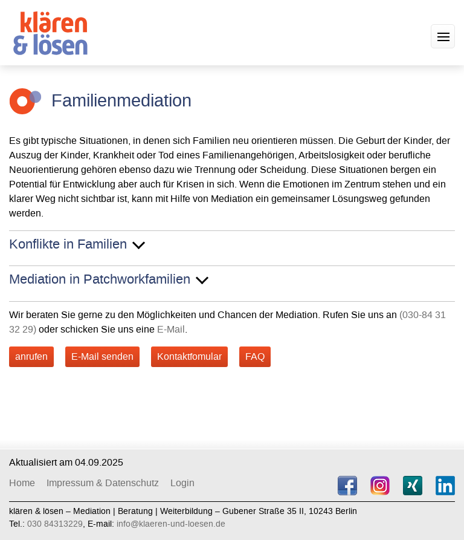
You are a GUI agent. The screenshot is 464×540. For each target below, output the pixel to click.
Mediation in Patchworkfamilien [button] (99, 280)
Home (22, 483)
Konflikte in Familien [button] (68, 245)
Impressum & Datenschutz (103, 483)
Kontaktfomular (189, 356)
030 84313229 (55, 524)
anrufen (31, 356)
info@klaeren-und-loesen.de (171, 524)
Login (182, 483)
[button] (443, 36)
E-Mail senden (102, 356)
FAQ (255, 356)
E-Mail (171, 329)
